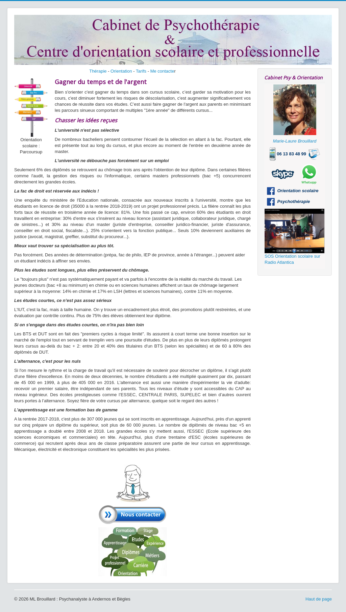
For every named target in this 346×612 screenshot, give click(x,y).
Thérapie (97, 71)
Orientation (121, 71)
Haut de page (318, 599)
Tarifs (141, 71)
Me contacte (162, 71)
